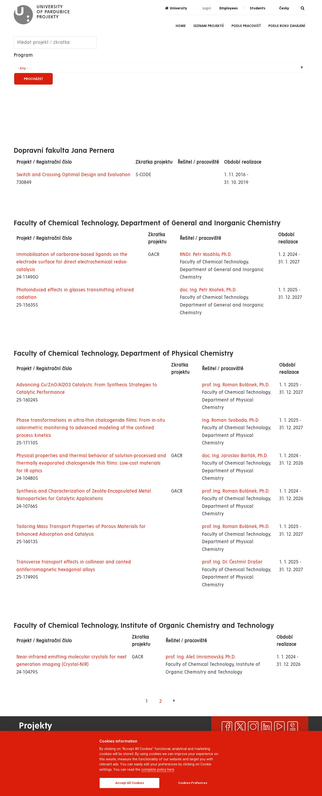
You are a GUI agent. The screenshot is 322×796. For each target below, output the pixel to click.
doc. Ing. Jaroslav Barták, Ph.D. (235, 455)
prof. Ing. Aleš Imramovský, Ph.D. (201, 657)
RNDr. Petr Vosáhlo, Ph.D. (206, 254)
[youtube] (279, 726)
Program (23, 55)
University (176, 8)
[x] (240, 726)
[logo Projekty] (42, 15)
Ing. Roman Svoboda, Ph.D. (230, 420)
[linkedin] (266, 726)
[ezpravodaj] (292, 726)
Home (181, 26)
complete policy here (157, 770)
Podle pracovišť (246, 26)
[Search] (302, 8)
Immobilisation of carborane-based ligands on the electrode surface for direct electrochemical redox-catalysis (72, 262)
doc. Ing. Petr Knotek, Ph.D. (208, 290)
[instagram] (253, 726)
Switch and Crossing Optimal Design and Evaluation (73, 174)
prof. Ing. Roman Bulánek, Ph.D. (236, 385)
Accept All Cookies (129, 783)
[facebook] (227, 726)
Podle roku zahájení (286, 26)
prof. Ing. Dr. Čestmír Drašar (232, 562)
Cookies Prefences (192, 783)
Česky (284, 8)
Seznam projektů (208, 26)
